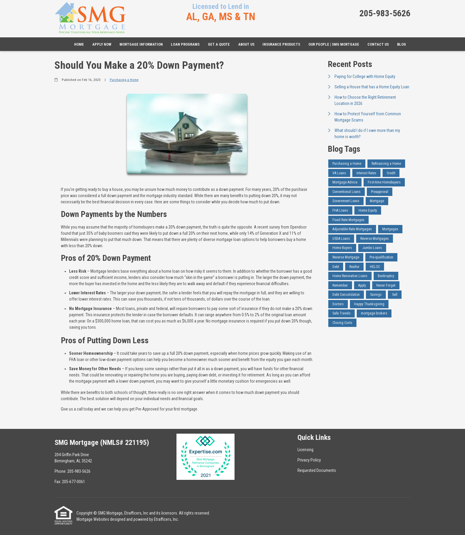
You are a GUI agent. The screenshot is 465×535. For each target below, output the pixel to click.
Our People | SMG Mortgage (333, 44)
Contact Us (378, 44)
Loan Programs (185, 44)
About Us (246, 44)
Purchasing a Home (124, 80)
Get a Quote (219, 44)
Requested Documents (316, 470)
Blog (401, 44)
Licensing (305, 449)
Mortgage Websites (93, 519)
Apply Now (101, 44)
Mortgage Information (141, 44)
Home (79, 44)
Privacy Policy (309, 460)
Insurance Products (281, 44)
